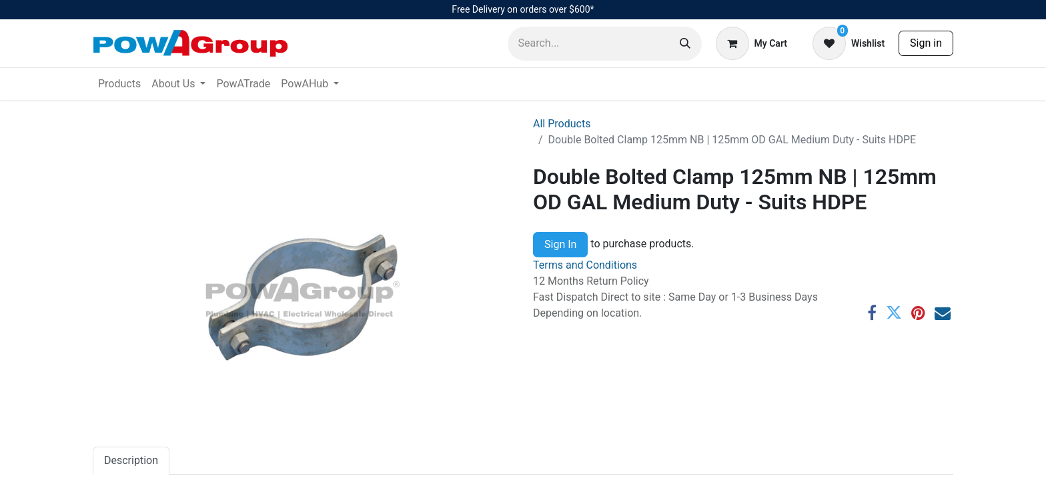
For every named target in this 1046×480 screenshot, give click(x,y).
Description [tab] (131, 460)
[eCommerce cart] (751, 43)
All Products (561, 123)
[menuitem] (119, 84)
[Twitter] (894, 313)
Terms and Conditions (585, 265)
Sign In (560, 244)
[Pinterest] (918, 313)
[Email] (943, 313)
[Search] (685, 44)
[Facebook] (872, 313)
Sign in (926, 43)
